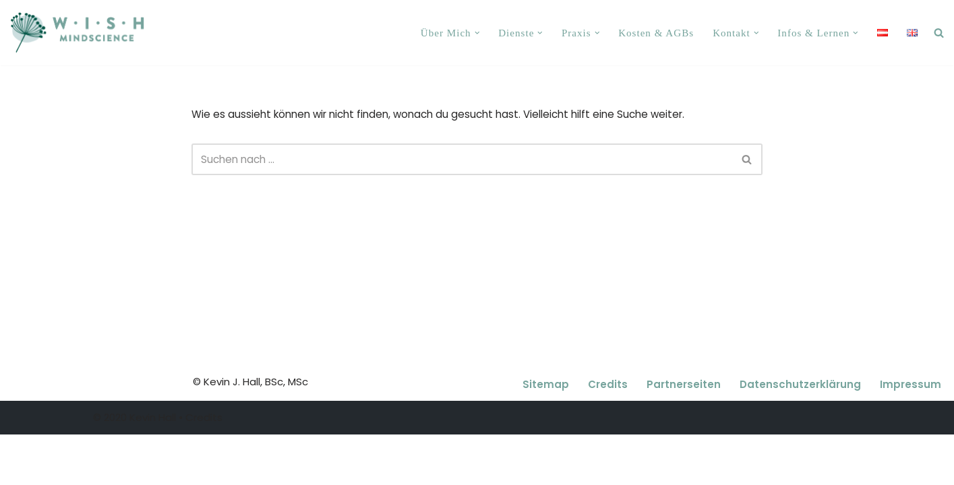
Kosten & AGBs (657, 33)
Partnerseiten (684, 435)
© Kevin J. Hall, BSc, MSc (250, 433)
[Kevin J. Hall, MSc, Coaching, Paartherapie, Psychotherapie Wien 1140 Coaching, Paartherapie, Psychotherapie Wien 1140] (77, 32)
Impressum (910, 435)
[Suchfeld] (462, 159)
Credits (608, 435)
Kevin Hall (152, 468)
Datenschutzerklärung (800, 435)
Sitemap (546, 435)
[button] (478, 33)
